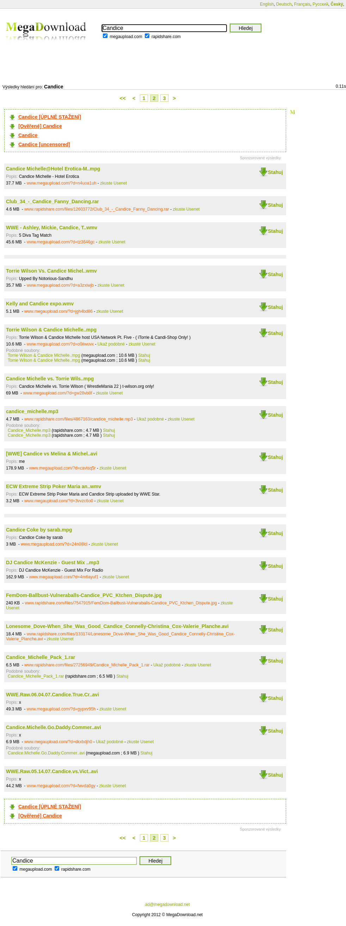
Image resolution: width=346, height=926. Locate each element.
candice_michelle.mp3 (32, 411)
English (267, 4)
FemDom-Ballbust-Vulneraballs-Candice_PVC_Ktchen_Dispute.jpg (84, 595)
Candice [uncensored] (44, 144)
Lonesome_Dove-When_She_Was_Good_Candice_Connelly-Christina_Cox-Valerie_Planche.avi (117, 626)
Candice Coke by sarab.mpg (39, 530)
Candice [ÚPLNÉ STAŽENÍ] (49, 117)
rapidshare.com (166, 36)
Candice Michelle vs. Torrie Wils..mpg (50, 378)
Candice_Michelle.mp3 (29, 430)
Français (302, 4)
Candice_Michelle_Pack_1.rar (40, 657)
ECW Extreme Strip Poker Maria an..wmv (53, 486)
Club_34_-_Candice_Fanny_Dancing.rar (52, 201)
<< (123, 98)
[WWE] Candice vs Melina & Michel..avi (51, 453)
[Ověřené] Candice (40, 126)
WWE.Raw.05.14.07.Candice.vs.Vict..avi (52, 771)
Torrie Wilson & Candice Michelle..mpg (51, 330)
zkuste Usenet (113, 183)
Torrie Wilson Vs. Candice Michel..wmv (51, 271)
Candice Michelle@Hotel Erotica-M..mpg (53, 169)
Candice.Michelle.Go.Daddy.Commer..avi (53, 727)
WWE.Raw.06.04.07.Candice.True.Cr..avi (52, 694)
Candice (27, 135)
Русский (320, 4)
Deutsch (284, 4)
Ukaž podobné (111, 344)
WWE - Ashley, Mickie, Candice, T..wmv (51, 227)
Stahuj (275, 172)
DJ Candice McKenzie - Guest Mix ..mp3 (52, 562)
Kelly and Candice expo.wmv (40, 303)
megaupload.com (126, 36)
